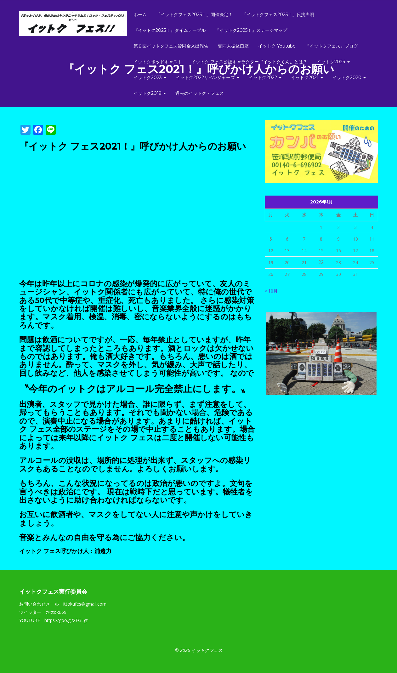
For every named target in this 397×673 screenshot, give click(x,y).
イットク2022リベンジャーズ (207, 77)
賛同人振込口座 (233, 46)
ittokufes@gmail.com (84, 604)
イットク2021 (307, 77)
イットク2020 (349, 77)
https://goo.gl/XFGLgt (66, 620)
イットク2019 (149, 93)
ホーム (140, 14)
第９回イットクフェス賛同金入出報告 (170, 46)
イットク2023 (149, 77)
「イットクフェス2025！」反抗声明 (278, 14)
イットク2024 (333, 62)
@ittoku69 (56, 612)
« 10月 (271, 291)
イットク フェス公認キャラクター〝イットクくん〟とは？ (249, 62)
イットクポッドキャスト (157, 62)
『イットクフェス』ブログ (331, 46)
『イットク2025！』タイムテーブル (169, 30)
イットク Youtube (277, 46)
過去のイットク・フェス (199, 93)
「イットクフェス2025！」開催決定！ (194, 14)
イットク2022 (265, 77)
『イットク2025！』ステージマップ (251, 30)
